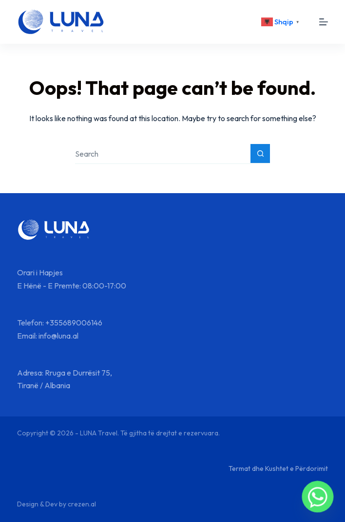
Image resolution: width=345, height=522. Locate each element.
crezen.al (82, 504)
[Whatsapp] (318, 497)
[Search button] (260, 153)
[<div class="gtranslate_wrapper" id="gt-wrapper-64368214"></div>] (281, 22)
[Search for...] (162, 154)
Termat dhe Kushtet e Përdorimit (278, 468)
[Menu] (323, 22)
